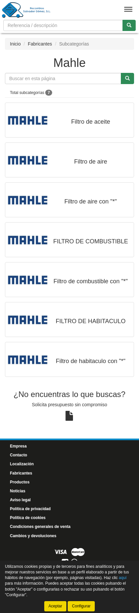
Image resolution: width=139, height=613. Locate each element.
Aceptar (55, 606)
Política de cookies (28, 517)
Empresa (18, 446)
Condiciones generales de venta (40, 526)
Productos (19, 482)
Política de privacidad (30, 508)
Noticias (17, 491)
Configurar (81, 606)
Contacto (18, 455)
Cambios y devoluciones (33, 536)
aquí (122, 577)
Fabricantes (40, 43)
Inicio (15, 43)
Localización (22, 464)
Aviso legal (20, 500)
